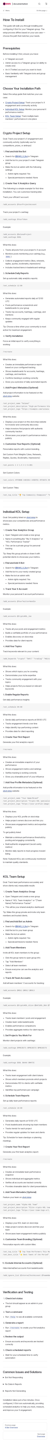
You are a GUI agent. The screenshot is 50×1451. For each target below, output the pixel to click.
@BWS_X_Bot (21, 156)
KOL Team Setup (13, 116)
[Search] (39, 4)
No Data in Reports (13, 1384)
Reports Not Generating (15, 1391)
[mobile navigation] (46, 4)
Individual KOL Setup (14, 109)
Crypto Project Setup (15, 102)
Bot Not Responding (14, 1377)
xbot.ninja (7, 396)
